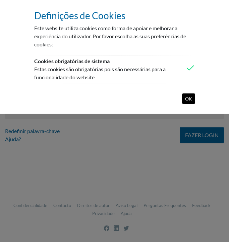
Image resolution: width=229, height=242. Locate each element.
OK (188, 99)
